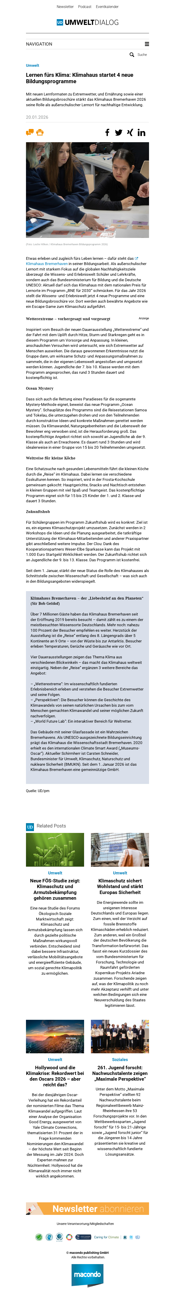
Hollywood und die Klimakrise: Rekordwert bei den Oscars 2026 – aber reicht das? (55, 1076)
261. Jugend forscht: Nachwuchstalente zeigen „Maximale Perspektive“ (120, 1073)
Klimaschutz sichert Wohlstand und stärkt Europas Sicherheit (120, 886)
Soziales (120, 1059)
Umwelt (32, 65)
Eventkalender (107, 7)
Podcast (84, 7)
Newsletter (65, 7)
